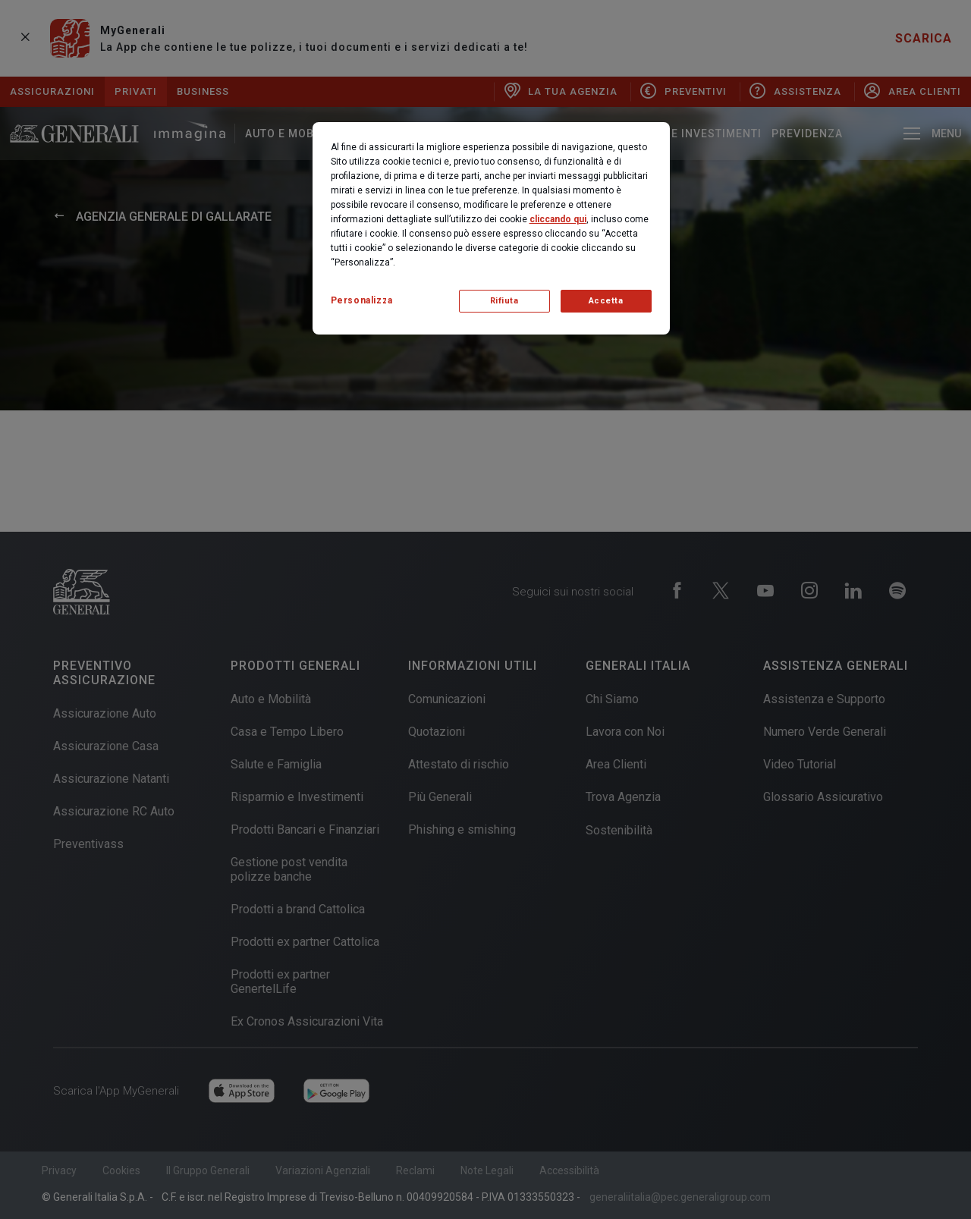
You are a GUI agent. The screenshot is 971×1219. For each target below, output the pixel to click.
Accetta (606, 301)
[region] (491, 228)
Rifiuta (504, 301)
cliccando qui (557, 219)
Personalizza (362, 300)
